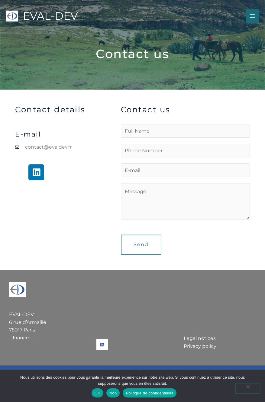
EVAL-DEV (50, 15)
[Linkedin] (102, 344)
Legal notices (200, 338)
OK (97, 393)
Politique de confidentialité (149, 393)
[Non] (247, 388)
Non (113, 393)
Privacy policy (200, 346)
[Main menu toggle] (252, 16)
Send (141, 244)
